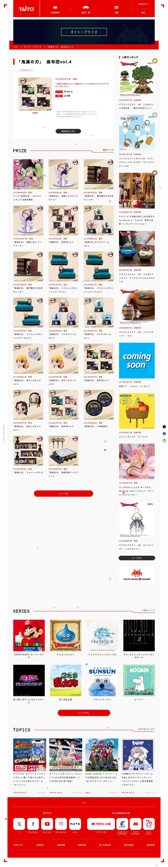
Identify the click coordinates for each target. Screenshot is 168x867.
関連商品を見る (68, 131)
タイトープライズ (33, 46)
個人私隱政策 (105, 844)
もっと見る (64, 493)
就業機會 (61, 844)
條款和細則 (129, 844)
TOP (15, 46)
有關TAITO (143, 4)
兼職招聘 (82, 844)
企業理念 (40, 844)
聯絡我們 (151, 844)
